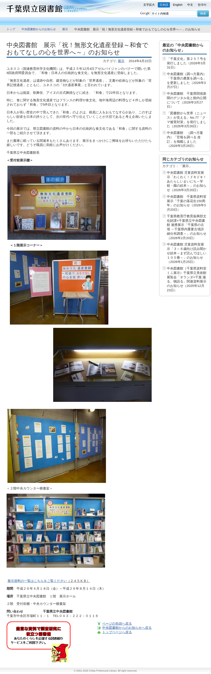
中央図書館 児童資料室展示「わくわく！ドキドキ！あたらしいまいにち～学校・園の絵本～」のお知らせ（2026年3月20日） (186, 181)
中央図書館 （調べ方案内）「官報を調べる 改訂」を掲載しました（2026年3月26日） (185, 139)
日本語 (164, 4)
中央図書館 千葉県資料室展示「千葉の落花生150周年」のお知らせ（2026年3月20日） (186, 203)
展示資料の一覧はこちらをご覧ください (37, 581)
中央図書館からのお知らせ (39, 29)
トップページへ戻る (117, 632)
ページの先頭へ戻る (117, 623)
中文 (190, 4)
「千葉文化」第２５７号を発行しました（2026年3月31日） (186, 63)
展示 (65, 29)
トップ (11, 29)
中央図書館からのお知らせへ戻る (127, 628)
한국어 (202, 4)
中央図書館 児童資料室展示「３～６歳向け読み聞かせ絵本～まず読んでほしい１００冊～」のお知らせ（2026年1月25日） (186, 253)
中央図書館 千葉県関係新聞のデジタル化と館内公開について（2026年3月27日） (186, 100)
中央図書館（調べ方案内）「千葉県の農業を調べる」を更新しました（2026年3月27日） (186, 80)
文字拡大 (149, 4)
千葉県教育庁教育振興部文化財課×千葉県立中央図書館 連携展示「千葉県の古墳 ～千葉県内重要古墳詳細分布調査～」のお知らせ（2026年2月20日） (186, 227)
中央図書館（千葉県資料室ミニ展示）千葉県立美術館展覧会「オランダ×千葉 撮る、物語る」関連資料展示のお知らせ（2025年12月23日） (186, 279)
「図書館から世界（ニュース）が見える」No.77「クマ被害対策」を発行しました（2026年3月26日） (186, 119)
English (177, 4)
